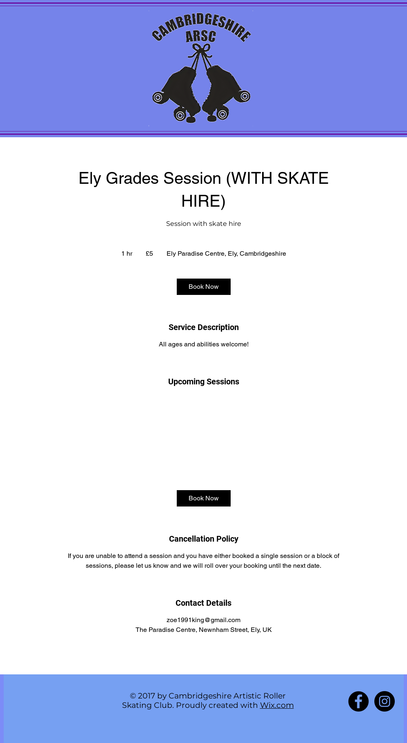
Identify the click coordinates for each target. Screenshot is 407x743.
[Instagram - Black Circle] (384, 701)
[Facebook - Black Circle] (358, 701)
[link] (204, 287)
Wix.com (277, 705)
